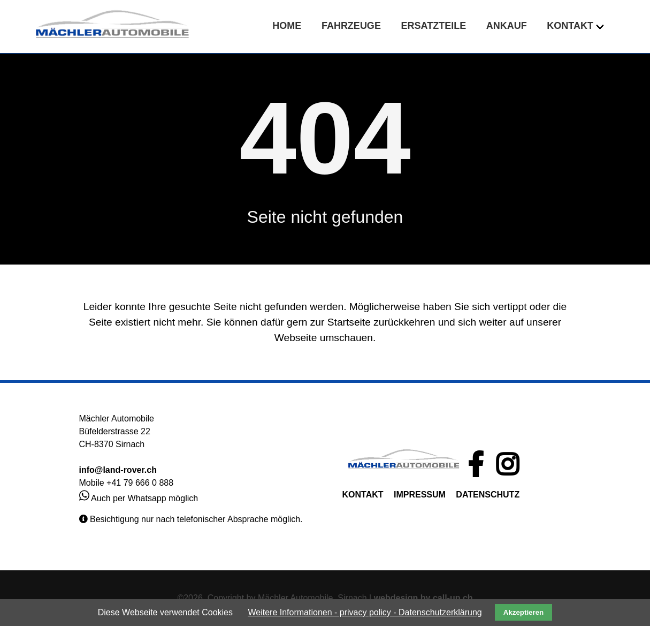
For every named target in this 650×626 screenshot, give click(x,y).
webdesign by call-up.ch (423, 597)
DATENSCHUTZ (487, 494)
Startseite (349, 322)
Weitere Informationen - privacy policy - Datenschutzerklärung (364, 612)
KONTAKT (363, 494)
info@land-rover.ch (118, 469)
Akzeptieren (523, 612)
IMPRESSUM (420, 494)
